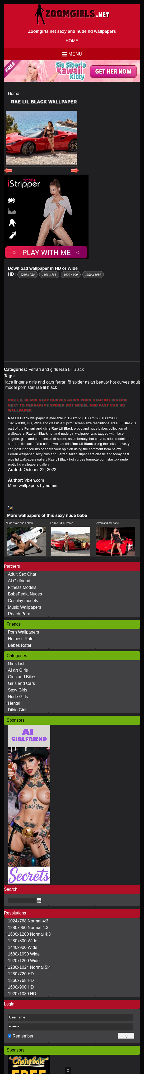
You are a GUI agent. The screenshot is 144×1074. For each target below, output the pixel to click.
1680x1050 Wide (24, 954)
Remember (22, 1036)
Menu (75, 54)
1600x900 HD (21, 987)
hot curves (120, 382)
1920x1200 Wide (24, 960)
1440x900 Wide (22, 947)
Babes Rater (19, 645)
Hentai (14, 703)
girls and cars (41, 382)
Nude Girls (18, 696)
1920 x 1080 (93, 274)
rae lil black (46, 387)
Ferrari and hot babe (107, 523)
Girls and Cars (21, 683)
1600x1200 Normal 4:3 (29, 934)
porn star (26, 387)
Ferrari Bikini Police (61, 523)
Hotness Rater (21, 638)
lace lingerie (16, 382)
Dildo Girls (17, 710)
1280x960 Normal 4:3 (28, 927)
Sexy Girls (17, 690)
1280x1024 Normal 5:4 (29, 967)
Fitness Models (22, 587)
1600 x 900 (71, 274)
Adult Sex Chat (22, 574)
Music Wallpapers (24, 607)
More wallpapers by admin (32, 485)
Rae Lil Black (71, 369)
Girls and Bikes (22, 677)
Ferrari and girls (43, 369)
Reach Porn (19, 614)
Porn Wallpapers (23, 632)
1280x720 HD (21, 974)
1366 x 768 (49, 274)
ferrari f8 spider (69, 382)
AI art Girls (18, 670)
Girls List (16, 663)
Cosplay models (23, 600)
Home (13, 93)
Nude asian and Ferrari (19, 523)
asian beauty (97, 382)
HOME (72, 41)
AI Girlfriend (19, 581)
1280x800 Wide (22, 941)
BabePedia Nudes (25, 594)
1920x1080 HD (22, 993)
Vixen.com (34, 480)
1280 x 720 (27, 274)
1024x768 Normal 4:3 (28, 921)
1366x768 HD (21, 980)
